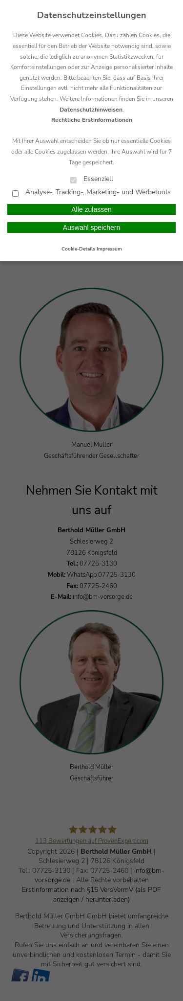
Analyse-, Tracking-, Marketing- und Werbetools (91, 192)
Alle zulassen (91, 209)
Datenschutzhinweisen (91, 110)
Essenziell (91, 179)
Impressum (109, 249)
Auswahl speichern (92, 227)
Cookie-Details (78, 249)
